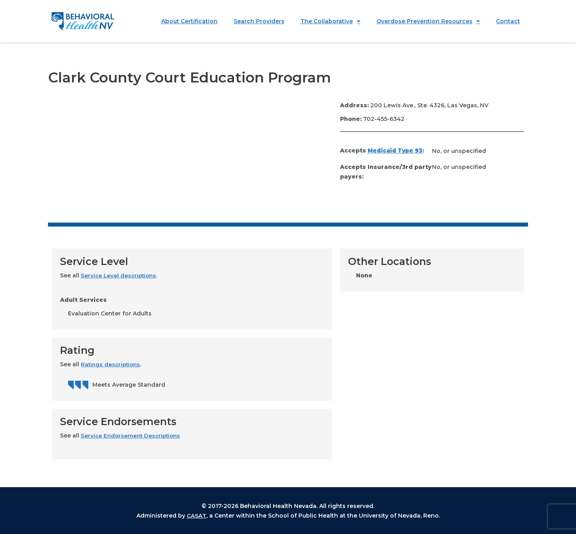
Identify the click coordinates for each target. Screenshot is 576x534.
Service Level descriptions (120, 275)
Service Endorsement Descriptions (132, 435)
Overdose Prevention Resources (428, 21)
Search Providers (259, 21)
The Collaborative (330, 21)
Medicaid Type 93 (396, 151)
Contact (508, 21)
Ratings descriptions (112, 364)
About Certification (189, 21)
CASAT (196, 515)
